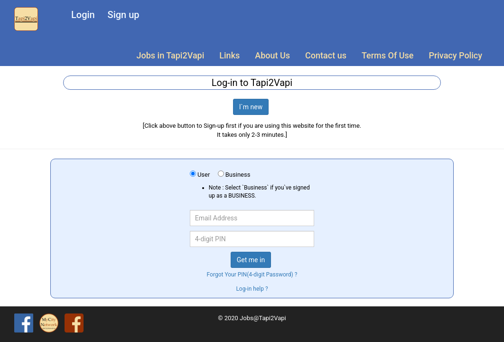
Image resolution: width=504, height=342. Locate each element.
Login (83, 14)
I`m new (251, 107)
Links (229, 55)
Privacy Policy (455, 55)
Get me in (251, 260)
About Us (272, 55)
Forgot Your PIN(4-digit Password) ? (252, 274)
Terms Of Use (387, 55)
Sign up (124, 14)
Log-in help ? (252, 288)
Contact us (325, 55)
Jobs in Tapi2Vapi (171, 55)
